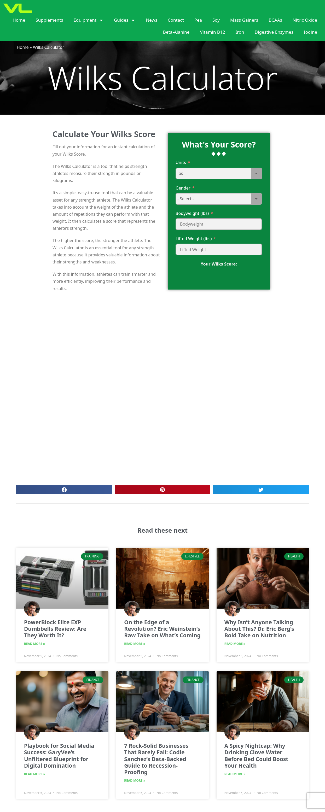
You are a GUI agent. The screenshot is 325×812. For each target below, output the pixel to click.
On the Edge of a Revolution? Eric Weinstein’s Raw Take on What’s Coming (162, 629)
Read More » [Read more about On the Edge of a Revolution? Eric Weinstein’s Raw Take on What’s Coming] (134, 644)
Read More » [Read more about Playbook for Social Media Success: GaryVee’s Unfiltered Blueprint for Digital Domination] (34, 774)
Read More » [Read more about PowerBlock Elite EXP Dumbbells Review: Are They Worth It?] (34, 644)
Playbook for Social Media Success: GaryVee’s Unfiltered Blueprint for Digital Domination (59, 755)
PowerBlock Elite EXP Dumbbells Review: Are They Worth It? (55, 629)
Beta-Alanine (176, 32)
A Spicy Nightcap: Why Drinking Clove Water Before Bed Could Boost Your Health (256, 755)
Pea (198, 20)
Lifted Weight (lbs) (194, 239)
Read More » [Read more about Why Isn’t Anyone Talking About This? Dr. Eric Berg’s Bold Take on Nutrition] (235, 644)
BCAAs (275, 20)
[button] (64, 489)
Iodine (310, 32)
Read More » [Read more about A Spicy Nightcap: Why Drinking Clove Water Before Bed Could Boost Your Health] (235, 774)
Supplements (49, 20)
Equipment (88, 20)
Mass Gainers (244, 20)
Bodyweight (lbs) (192, 213)
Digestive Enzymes (274, 32)
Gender (183, 188)
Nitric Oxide (305, 20)
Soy (216, 20)
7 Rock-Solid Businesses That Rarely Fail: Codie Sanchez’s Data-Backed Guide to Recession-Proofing (156, 759)
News (151, 20)
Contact (176, 20)
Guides (124, 20)
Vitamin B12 (212, 32)
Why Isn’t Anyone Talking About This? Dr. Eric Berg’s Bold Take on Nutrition (259, 629)
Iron (239, 32)
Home (19, 20)
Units (181, 162)
